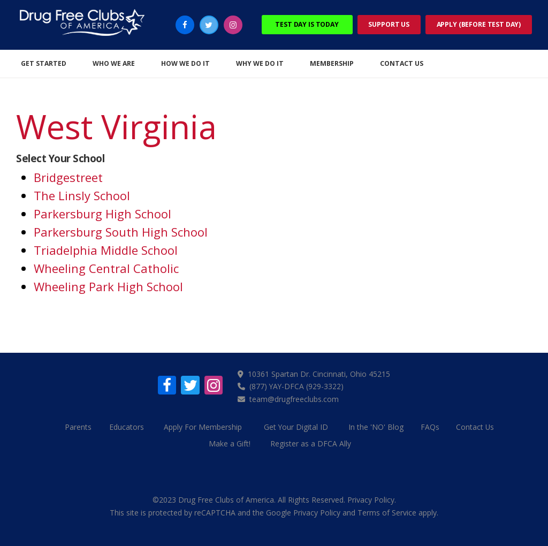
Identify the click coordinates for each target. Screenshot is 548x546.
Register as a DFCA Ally (311, 442)
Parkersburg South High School (121, 232)
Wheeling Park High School (108, 286)
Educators (126, 426)
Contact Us (477, 426)
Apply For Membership (203, 426)
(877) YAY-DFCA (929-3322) (297, 386)
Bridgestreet (68, 177)
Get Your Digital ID (296, 426)
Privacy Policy (370, 499)
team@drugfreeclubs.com (294, 398)
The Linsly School (82, 195)
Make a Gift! (229, 442)
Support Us (388, 24)
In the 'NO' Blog (376, 426)
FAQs (431, 426)
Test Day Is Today (307, 24)
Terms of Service (386, 511)
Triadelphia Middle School (106, 250)
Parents (76, 426)
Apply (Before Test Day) (479, 24)
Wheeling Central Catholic (106, 268)
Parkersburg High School (102, 214)
